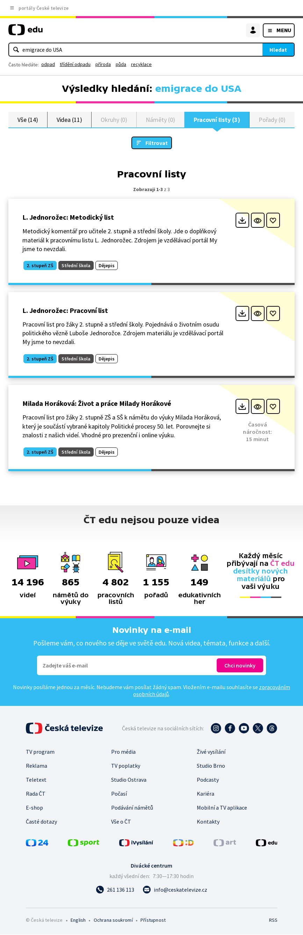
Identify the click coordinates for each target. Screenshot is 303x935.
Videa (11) (69, 120)
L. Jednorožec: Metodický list (68, 217)
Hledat (278, 49)
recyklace (141, 64)
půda (121, 64)
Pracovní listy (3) (217, 120)
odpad (48, 64)
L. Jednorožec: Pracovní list (65, 310)
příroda (103, 64)
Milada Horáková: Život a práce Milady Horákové (96, 403)
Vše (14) (27, 120)
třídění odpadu (75, 64)
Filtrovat (156, 143)
